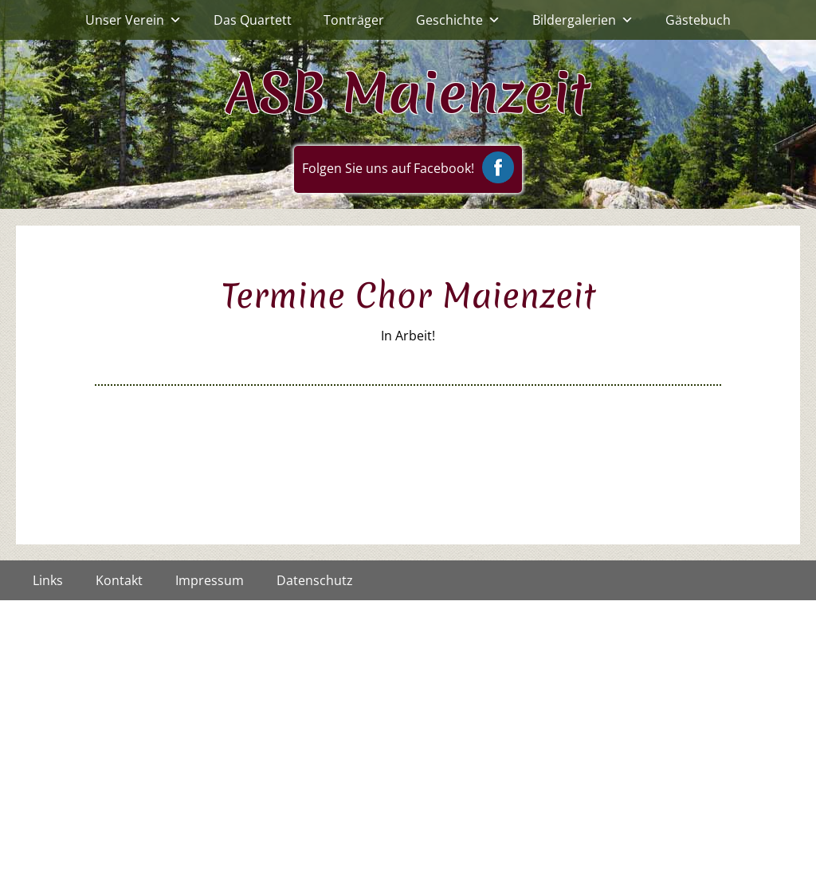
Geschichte (458, 20)
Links (48, 580)
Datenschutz (315, 580)
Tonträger (354, 20)
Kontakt (119, 580)
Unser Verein (133, 20)
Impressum (209, 580)
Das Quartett (253, 20)
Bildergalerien (583, 20)
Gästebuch (698, 20)
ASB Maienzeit (408, 93)
